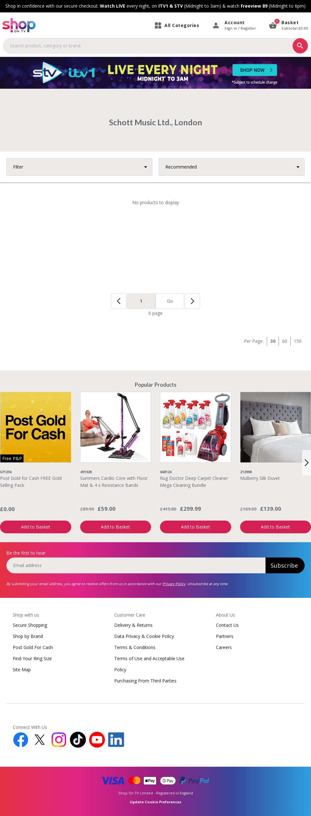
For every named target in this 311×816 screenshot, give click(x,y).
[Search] (300, 45)
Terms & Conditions (135, 647)
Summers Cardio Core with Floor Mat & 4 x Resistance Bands (114, 481)
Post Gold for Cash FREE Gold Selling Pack (31, 481)
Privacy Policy (173, 583)
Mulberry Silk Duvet (260, 478)
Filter (18, 167)
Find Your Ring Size (32, 658)
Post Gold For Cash (33, 647)
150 (297, 341)
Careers (224, 647)
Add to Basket (35, 527)
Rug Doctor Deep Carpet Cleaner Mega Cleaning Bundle (194, 481)
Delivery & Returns (133, 625)
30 (272, 341)
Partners (224, 636)
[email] (136, 565)
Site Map (22, 670)
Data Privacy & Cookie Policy (144, 636)
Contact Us (227, 625)
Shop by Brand (28, 636)
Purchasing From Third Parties (145, 681)
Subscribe (284, 565)
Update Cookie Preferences (155, 801)
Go (170, 301)
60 (284, 341)
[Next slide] (306, 462)
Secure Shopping (30, 625)
